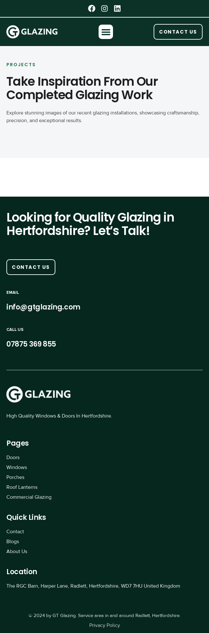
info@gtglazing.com (43, 307)
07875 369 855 (31, 344)
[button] (106, 32)
